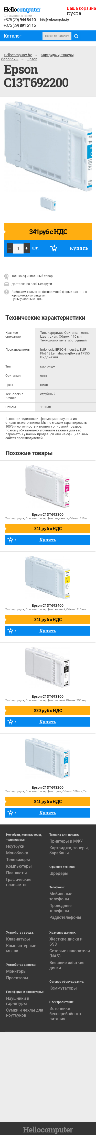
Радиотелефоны (65, 917)
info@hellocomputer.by (54, 19)
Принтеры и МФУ (66, 841)
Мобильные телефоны (60, 896)
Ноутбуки (15, 846)
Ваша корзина (81, 8)
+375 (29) (20, 20)
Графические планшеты (18, 882)
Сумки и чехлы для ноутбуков (24, 1013)
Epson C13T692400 (47, 605)
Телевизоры (18, 859)
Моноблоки (17, 853)
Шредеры (58, 873)
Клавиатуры (18, 939)
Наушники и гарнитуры (17, 1001)
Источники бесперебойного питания (65, 1013)
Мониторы (16, 971)
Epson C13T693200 (47, 787)
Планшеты (16, 872)
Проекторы (17, 978)
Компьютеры (19, 866)
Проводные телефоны (60, 908)
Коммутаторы (63, 988)
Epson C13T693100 (47, 696)
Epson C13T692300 (47, 514)
